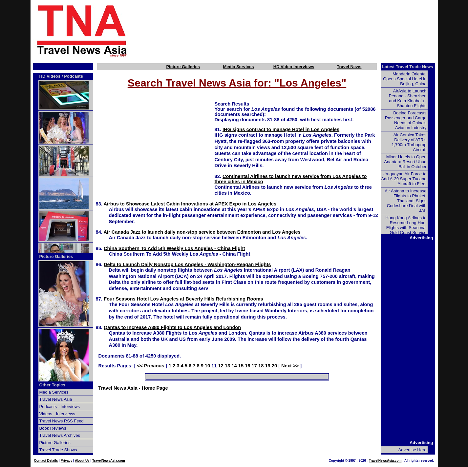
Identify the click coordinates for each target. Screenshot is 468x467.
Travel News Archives (59, 435)
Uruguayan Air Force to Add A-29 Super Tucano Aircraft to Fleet (403, 178)
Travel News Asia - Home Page (133, 388)
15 (241, 365)
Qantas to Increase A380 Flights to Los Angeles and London (172, 327)
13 (227, 365)
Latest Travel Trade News (407, 66)
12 (220, 365)
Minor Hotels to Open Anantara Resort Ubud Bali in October (405, 161)
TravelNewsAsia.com (108, 460)
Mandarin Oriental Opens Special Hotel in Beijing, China (404, 78)
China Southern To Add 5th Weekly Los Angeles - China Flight (174, 248)
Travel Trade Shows (58, 449)
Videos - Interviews (57, 413)
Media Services (238, 66)
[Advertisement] (293, 30)
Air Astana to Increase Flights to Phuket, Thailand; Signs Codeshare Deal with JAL (405, 200)
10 (207, 365)
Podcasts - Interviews (59, 406)
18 (261, 365)
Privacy (67, 460)
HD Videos (50, 76)
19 (267, 365)
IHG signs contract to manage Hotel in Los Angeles (281, 129)
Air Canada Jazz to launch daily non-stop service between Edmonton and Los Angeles (201, 232)
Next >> (290, 365)
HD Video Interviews (293, 66)
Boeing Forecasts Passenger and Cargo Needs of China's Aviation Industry (405, 120)
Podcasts (73, 76)
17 (254, 365)
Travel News (349, 66)
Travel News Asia (55, 399)
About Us (82, 460)
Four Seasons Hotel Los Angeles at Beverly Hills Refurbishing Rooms (183, 299)
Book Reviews (52, 428)
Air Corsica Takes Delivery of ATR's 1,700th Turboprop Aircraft (409, 142)
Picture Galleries (183, 66)
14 (234, 365)
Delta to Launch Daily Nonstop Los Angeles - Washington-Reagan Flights (187, 264)
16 (247, 365)
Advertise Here (412, 449)
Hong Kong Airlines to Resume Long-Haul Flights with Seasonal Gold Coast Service (405, 225)
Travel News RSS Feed (61, 420)
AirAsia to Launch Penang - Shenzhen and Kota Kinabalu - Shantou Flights (408, 98)
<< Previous (150, 365)
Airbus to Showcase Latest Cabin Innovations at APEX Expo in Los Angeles (189, 203)
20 (274, 365)
